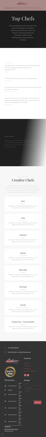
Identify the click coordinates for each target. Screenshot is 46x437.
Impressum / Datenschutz (30, 371)
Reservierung (27, 365)
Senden (37, 402)
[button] (2, 434)
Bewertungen (27, 368)
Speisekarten (27, 363)
